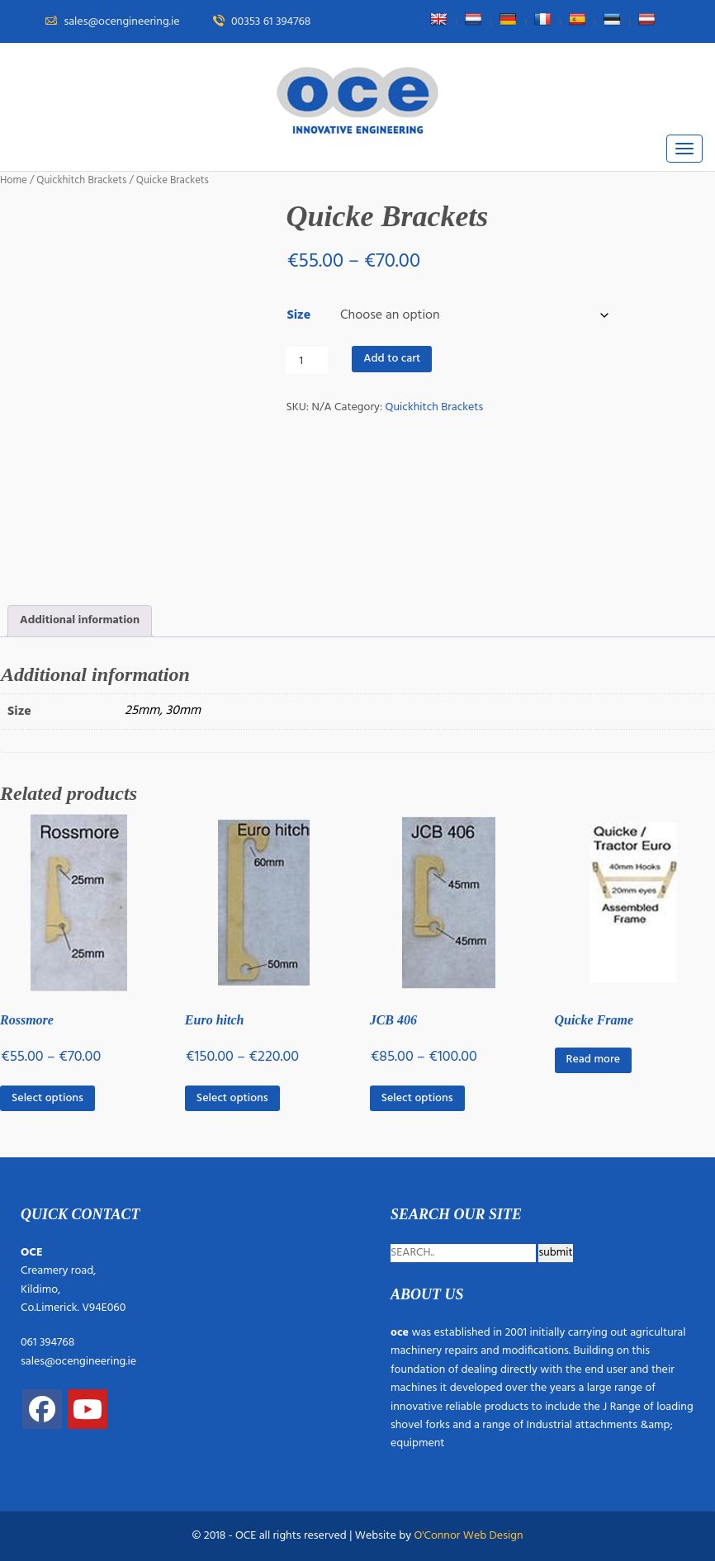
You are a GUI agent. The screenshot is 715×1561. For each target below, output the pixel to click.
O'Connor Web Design (468, 1535)
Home (13, 180)
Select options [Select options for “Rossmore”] (47, 1098)
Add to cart (391, 358)
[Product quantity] (307, 360)
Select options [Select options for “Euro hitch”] (232, 1098)
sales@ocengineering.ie (78, 1361)
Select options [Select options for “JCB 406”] (417, 1098)
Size (298, 315)
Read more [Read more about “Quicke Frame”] (593, 1059)
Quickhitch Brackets (81, 180)
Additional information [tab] (80, 620)
